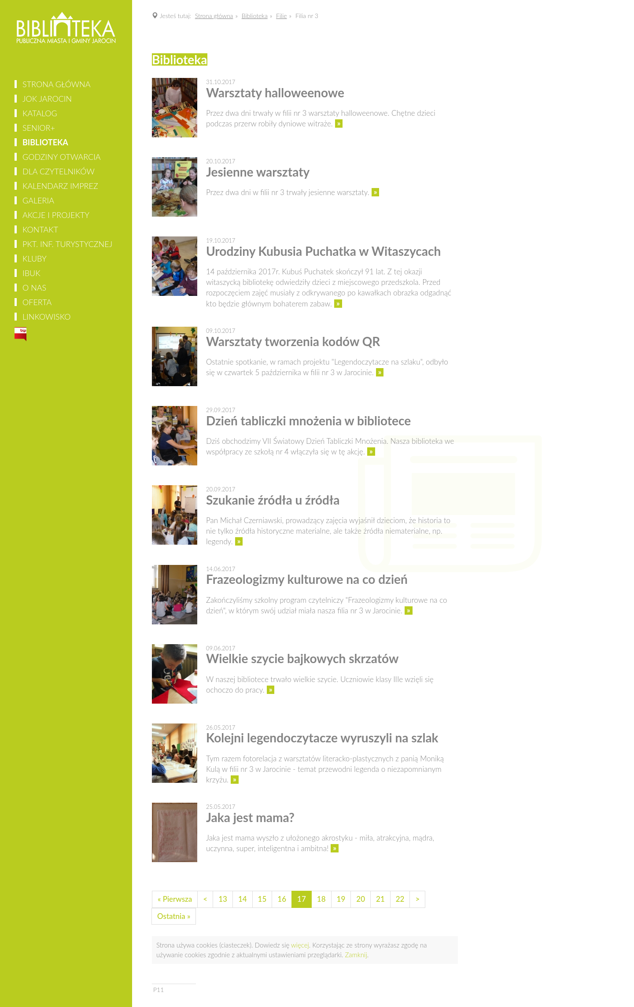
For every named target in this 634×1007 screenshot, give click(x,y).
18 (321, 899)
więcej (300, 945)
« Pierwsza (175, 899)
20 (360, 899)
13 (222, 899)
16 (281, 899)
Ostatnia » (173, 916)
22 (400, 899)
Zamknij (356, 955)
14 (242, 899)
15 (262, 899)
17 (301, 899)
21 (380, 899)
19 (341, 899)
